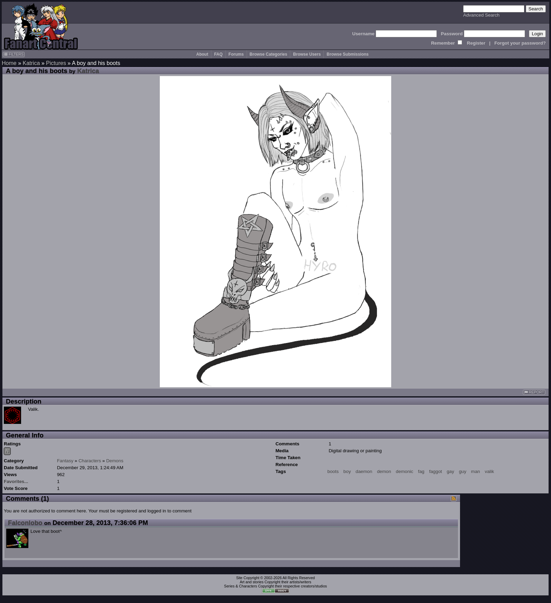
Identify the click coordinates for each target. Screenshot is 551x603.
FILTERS (14, 54)
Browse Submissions (347, 54)
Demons (114, 460)
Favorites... (16, 481)
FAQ (218, 54)
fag (421, 471)
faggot (435, 471)
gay (450, 471)
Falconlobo (25, 522)
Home (9, 63)
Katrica (31, 63)
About (202, 54)
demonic (404, 471)
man (475, 471)
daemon (364, 471)
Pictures (56, 63)
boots (333, 471)
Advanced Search (481, 15)
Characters (90, 460)
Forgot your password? (520, 43)
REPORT (534, 392)
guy (463, 471)
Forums (236, 54)
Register (476, 43)
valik (489, 471)
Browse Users (307, 54)
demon (384, 471)
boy (347, 471)
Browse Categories (268, 54)
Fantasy (65, 460)
